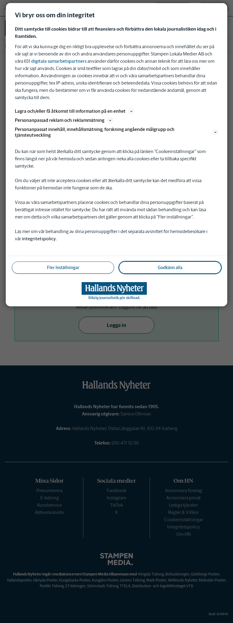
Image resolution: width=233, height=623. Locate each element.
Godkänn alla (170, 267)
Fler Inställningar (63, 267)
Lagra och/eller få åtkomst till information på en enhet (74, 111)
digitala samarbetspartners (58, 61)
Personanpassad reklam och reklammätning (64, 120)
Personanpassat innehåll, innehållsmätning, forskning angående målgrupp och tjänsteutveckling (116, 132)
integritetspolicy (39, 239)
